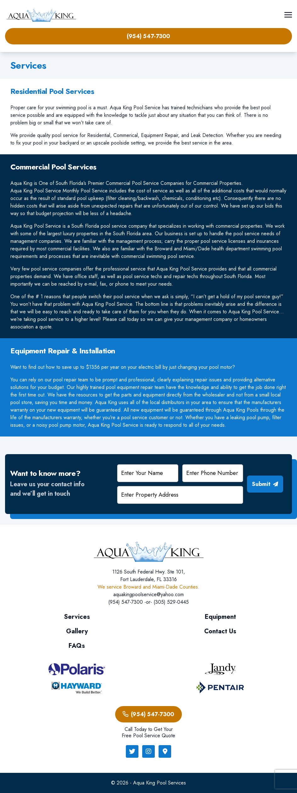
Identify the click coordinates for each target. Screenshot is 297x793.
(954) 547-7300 (148, 36)
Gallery (77, 631)
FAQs (77, 645)
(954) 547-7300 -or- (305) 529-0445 (148, 602)
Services (77, 616)
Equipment (220, 616)
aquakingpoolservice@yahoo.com (148, 594)
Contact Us (220, 631)
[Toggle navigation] (288, 14)
